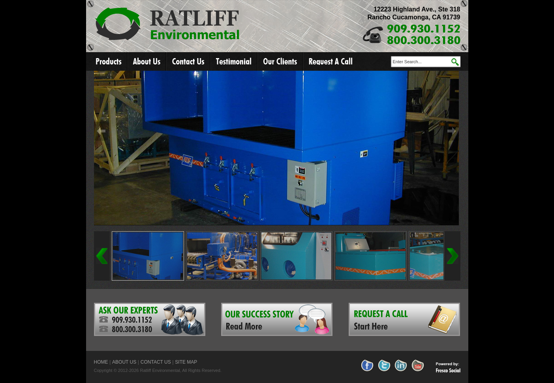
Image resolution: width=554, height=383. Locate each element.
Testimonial (234, 61)
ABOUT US (124, 362)
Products (107, 61)
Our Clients (280, 61)
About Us (147, 61)
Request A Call (330, 61)
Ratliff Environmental (167, 24)
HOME (101, 362)
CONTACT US (156, 362)
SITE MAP (186, 362)
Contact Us (189, 61)
